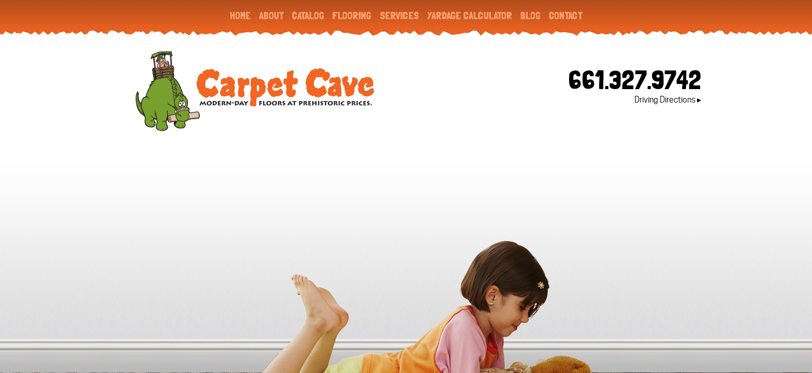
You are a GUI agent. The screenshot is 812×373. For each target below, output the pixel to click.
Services (399, 15)
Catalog (308, 15)
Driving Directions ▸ (667, 100)
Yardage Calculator (469, 15)
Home (240, 15)
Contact (566, 15)
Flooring (351, 15)
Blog (530, 15)
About (271, 15)
